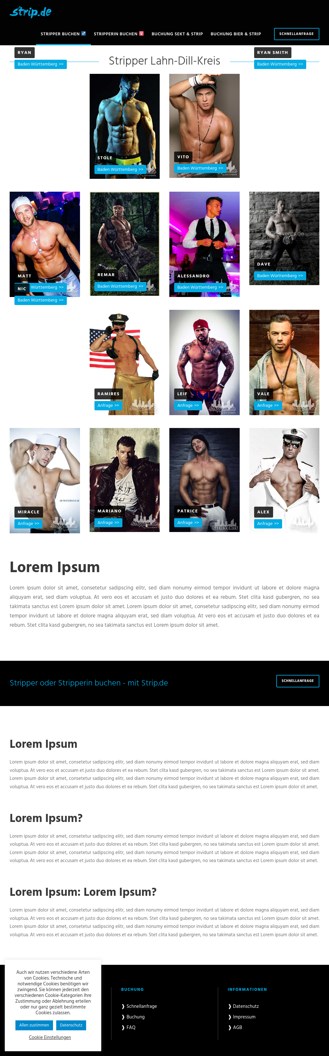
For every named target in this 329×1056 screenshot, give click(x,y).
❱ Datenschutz (243, 1006)
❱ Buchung (133, 1017)
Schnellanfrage (297, 34)
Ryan (24, 53)
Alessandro (193, 276)
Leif (182, 394)
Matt (24, 276)
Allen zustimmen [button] (34, 1025)
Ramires (109, 394)
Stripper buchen (63, 34)
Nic (22, 289)
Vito (183, 157)
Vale (263, 394)
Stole (105, 158)
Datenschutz (71, 1025)
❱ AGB (235, 1028)
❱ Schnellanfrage (139, 1006)
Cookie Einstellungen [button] (50, 1038)
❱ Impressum (242, 1017)
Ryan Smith (273, 53)
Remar (106, 275)
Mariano (110, 511)
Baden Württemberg (37, 64)
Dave (264, 264)
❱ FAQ (128, 1028)
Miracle (29, 512)
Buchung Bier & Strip (236, 34)
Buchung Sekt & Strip (177, 34)
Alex (263, 512)
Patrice (187, 511)
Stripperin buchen (119, 34)
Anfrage (105, 405)
